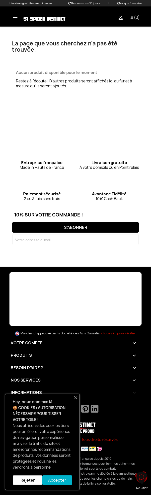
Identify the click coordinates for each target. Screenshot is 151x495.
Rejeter (27, 480)
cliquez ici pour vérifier (118, 333)
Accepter (57, 480)
